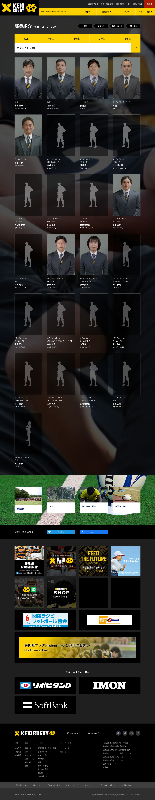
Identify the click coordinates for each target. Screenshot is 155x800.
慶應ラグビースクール (111, 763)
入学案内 (41, 758)
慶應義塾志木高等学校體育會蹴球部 (116, 749)
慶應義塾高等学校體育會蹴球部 (114, 746)
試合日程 (18, 748)
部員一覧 (27, 748)
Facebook (93, 531)
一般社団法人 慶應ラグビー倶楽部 (115, 742)
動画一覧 (62, 751)
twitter (125, 732)
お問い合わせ (137, 4)
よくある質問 (43, 769)
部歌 (39, 762)
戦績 (26, 765)
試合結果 (18, 751)
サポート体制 (43, 765)
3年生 (77, 38)
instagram (131, 732)
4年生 (51, 38)
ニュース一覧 (64, 748)
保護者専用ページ (123, 4)
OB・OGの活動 (107, 4)
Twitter (61, 531)
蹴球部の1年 (42, 751)
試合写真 (18, 755)
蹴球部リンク (93, 4)
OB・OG (133, 26)
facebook (138, 732)
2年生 (102, 38)
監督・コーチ (117, 26)
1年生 (128, 38)
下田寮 (40, 772)
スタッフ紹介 (43, 755)
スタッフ (101, 26)
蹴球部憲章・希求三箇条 (47, 748)
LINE (120, 731)
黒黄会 (149, 4)
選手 (85, 26)
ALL (26, 38)
